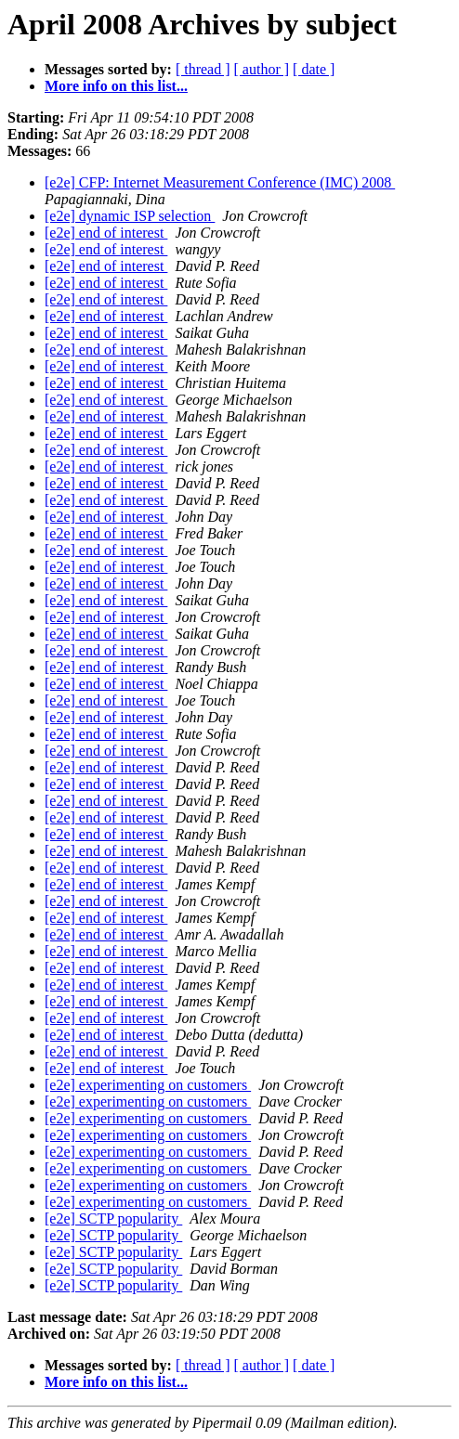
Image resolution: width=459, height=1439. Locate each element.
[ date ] (313, 69)
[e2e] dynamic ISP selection (130, 216)
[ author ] (262, 69)
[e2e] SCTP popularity (113, 1218)
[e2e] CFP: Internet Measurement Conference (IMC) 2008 (220, 182)
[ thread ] (203, 69)
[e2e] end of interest (106, 232)
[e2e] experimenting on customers (148, 1085)
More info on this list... (116, 86)
